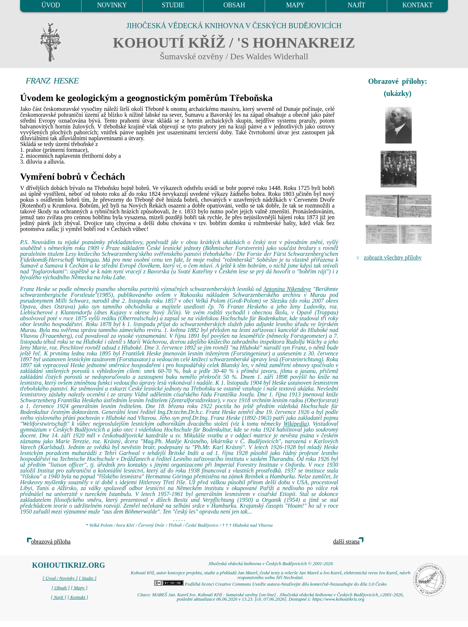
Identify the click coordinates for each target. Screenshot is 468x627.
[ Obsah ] (61, 587)
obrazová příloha (51, 541)
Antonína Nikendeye (287, 289)
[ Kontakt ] (77, 597)
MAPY (295, 5)
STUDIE (173, 5)
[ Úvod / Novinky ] (60, 578)
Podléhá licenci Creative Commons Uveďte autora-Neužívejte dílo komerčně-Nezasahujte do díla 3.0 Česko (270, 584)
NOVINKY (112, 5)
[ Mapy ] (79, 587)
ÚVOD (50, 5)
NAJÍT (356, 5)
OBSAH (234, 5)
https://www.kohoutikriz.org (338, 599)
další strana (346, 541)
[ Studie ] (87, 578)
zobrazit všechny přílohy (393, 257)
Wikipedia (295, 424)
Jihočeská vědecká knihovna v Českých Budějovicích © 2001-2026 (270, 563)
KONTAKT (418, 5)
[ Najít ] (58, 597)
